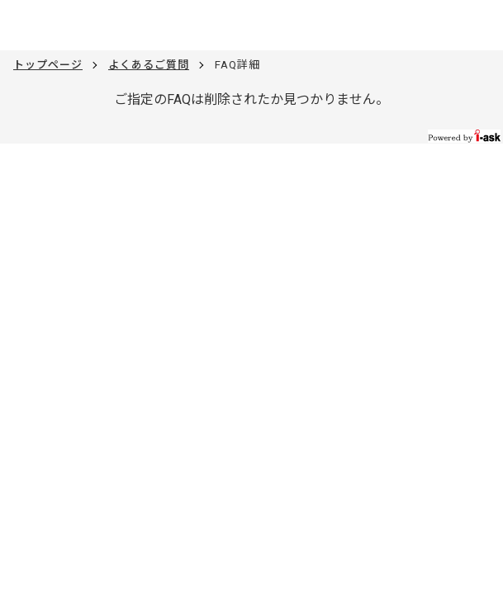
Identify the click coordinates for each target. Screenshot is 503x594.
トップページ (48, 65)
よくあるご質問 (148, 65)
